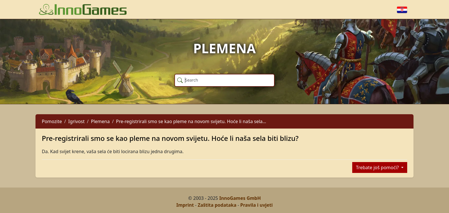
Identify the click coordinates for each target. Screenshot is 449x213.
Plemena (100, 121)
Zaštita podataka (217, 205)
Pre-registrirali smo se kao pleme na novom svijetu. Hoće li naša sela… (191, 121)
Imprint (185, 205)
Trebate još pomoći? (378, 167)
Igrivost (76, 121)
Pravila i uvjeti (256, 205)
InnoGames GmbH (240, 198)
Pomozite (52, 121)
